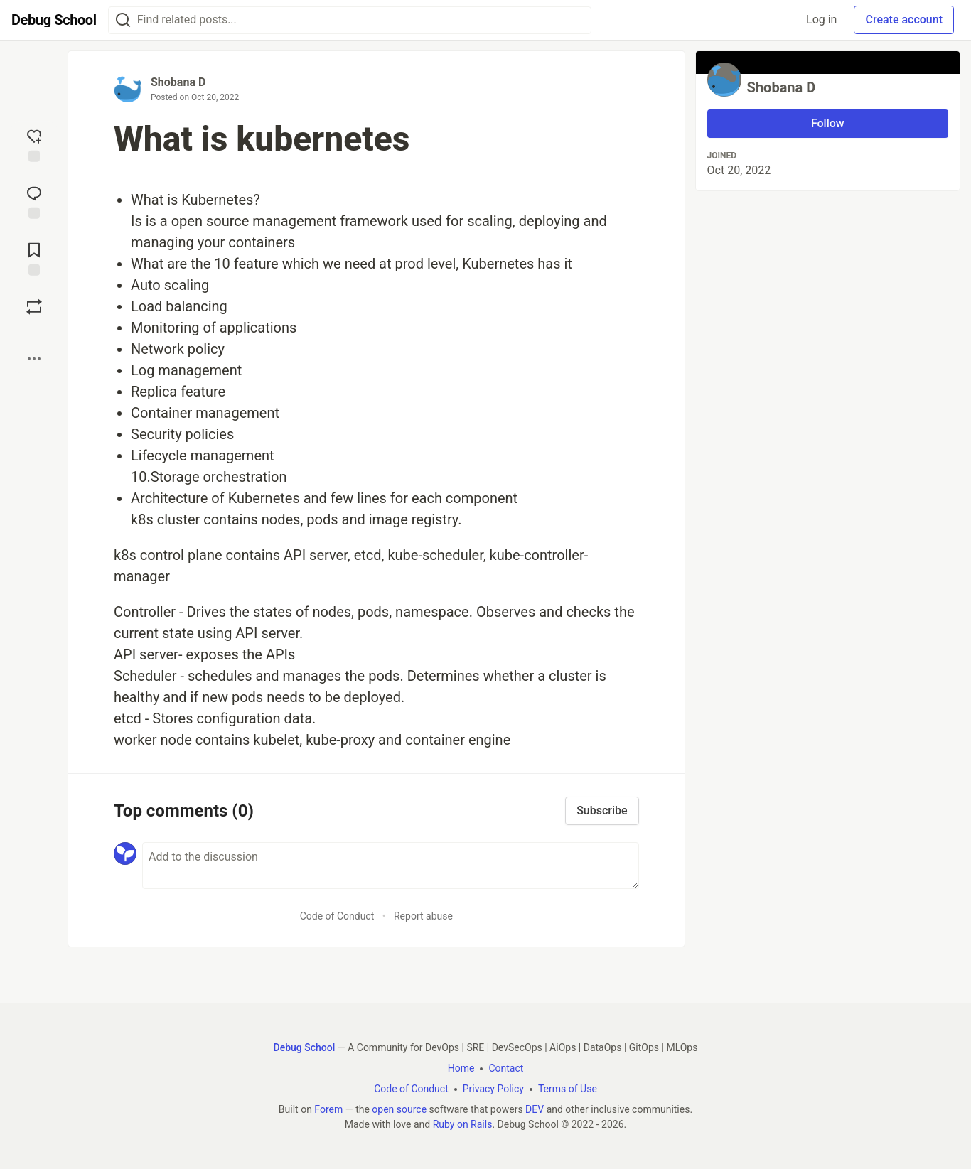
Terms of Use (567, 1088)
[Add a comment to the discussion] (390, 865)
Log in (821, 19)
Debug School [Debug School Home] (305, 1047)
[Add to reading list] (34, 258)
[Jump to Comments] (34, 201)
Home (461, 1068)
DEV (534, 1109)
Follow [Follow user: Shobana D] (827, 123)
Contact (505, 1068)
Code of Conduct (337, 916)
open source (399, 1109)
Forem (328, 1109)
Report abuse (423, 916)
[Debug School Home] (54, 20)
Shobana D (178, 82)
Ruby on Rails (463, 1124)
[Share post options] (34, 359)
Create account (904, 19)
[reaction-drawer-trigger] (34, 144)
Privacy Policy (493, 1088)
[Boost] (34, 307)
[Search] (123, 20)
